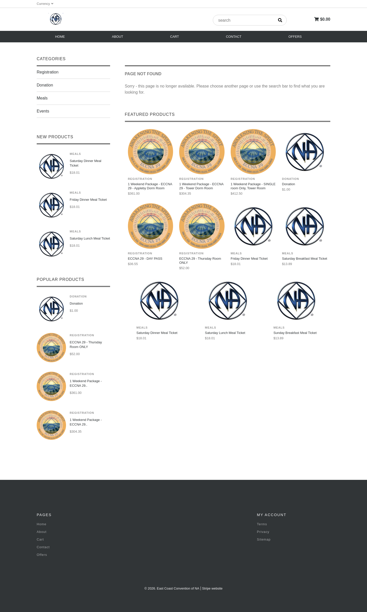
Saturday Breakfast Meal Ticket (304, 258)
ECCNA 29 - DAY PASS (145, 258)
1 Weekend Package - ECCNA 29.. (86, 383)
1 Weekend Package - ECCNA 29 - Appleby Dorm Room (150, 186)
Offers (295, 37)
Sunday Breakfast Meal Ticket (295, 333)
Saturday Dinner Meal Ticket (85, 163)
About (117, 37)
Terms (262, 524)
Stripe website (212, 588)
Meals (42, 98)
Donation (45, 85)
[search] (280, 20)
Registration (47, 72)
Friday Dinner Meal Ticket (88, 200)
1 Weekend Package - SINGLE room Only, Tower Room (253, 186)
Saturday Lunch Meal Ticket (90, 238)
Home (60, 37)
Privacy (263, 532)
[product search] (243, 20)
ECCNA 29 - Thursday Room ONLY (86, 344)
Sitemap (264, 539)
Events (43, 111)
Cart (174, 37)
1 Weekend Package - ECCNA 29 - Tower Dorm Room (201, 186)
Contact (234, 37)
